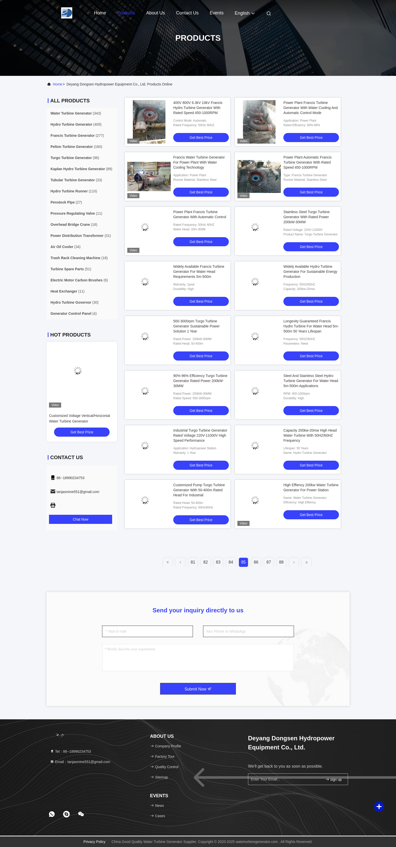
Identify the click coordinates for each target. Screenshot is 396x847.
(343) (76, 113)
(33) (76, 180)
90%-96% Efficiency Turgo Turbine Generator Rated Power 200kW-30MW (200, 381)
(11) (76, 213)
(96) (75, 158)
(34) (66, 247)
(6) (79, 280)
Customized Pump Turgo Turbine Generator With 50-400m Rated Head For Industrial (199, 490)
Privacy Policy (95, 842)
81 (193, 562)
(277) (77, 135)
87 (268, 562)
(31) (81, 236)
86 (256, 562)
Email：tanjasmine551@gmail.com (80, 762)
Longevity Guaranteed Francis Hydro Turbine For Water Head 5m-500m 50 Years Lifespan (311, 326)
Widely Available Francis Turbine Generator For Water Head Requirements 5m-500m (198, 271)
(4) (74, 313)
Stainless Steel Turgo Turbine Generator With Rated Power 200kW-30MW (306, 217)
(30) (74, 302)
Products (126, 12)
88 (281, 562)
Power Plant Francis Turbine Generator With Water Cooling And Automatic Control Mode (310, 108)
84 (231, 562)
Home (100, 12)
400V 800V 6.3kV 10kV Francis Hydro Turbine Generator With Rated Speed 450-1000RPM (197, 108)
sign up (333, 779)
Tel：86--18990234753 (70, 751)
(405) (76, 124)
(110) (74, 191)
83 (218, 562)
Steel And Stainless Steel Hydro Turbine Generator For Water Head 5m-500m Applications (310, 381)
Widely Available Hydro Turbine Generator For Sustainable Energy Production (310, 271)
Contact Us (187, 12)
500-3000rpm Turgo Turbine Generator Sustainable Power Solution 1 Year (196, 326)
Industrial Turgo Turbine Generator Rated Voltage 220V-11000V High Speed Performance (200, 435)
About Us (155, 12)
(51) (71, 269)
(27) (66, 202)
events (217, 12)
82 (205, 562)
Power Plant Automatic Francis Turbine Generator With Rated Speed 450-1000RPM (307, 162)
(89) (81, 169)
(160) (76, 147)
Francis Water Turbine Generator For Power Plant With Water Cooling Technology (199, 162)
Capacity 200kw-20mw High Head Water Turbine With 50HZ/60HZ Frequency (310, 435)
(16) (74, 224)
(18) (79, 258)
